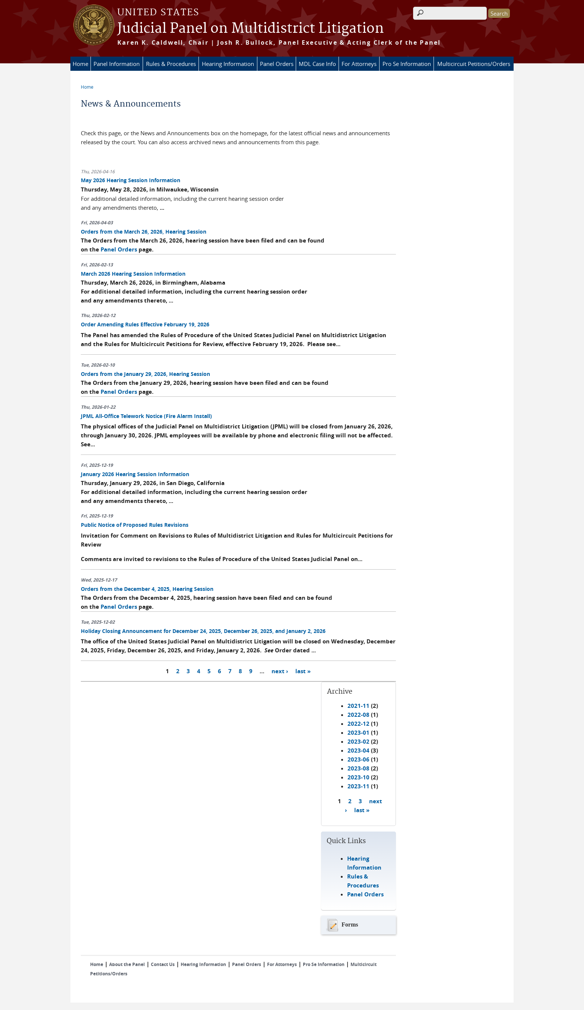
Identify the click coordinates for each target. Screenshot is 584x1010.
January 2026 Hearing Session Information (135, 474)
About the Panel (127, 964)
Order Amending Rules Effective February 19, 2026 (145, 324)
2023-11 (358, 786)
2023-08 (358, 768)
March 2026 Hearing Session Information (133, 273)
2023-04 (358, 750)
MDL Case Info (317, 63)
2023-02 (358, 741)
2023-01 (358, 733)
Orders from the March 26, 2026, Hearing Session (143, 231)
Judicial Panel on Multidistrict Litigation (250, 28)
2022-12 (358, 724)
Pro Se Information (407, 63)
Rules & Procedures (171, 63)
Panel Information (116, 63)
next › (280, 671)
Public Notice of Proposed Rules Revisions (134, 524)
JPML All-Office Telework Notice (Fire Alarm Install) (146, 415)
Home (80, 63)
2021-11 (358, 706)
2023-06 (358, 759)
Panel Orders (276, 63)
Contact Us (163, 964)
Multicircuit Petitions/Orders (473, 63)
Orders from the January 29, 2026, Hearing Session (145, 373)
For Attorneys (359, 63)
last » (303, 671)
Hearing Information (228, 63)
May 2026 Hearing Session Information (130, 180)
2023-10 (358, 777)
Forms (341, 925)
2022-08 (358, 715)
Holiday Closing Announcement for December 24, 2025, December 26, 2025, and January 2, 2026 (203, 630)
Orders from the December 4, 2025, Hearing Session (147, 588)
